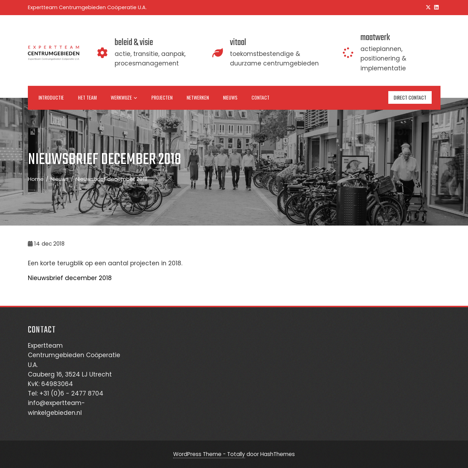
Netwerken (198, 97)
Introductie (51, 97)
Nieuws (230, 97)
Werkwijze (124, 97)
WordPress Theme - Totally (209, 454)
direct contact (410, 97)
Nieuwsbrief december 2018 (70, 278)
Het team (87, 97)
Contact (260, 97)
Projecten (161, 97)
